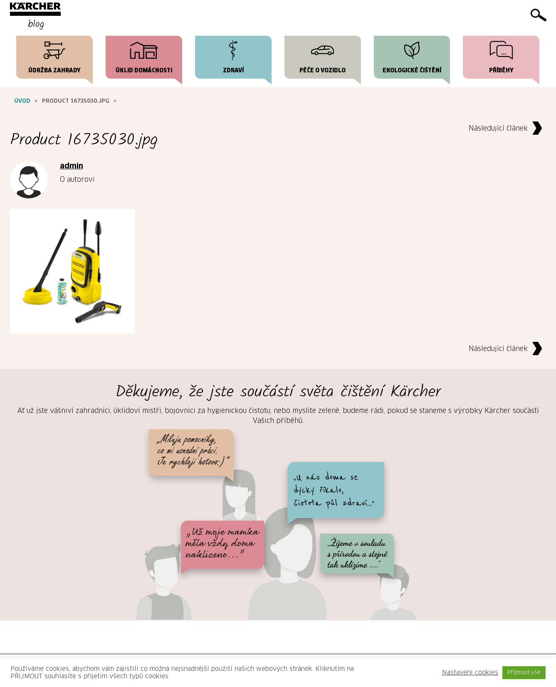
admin (71, 166)
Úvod (22, 101)
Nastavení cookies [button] (470, 673)
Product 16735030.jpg (75, 101)
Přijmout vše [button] (524, 672)
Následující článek (507, 128)
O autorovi (77, 179)
